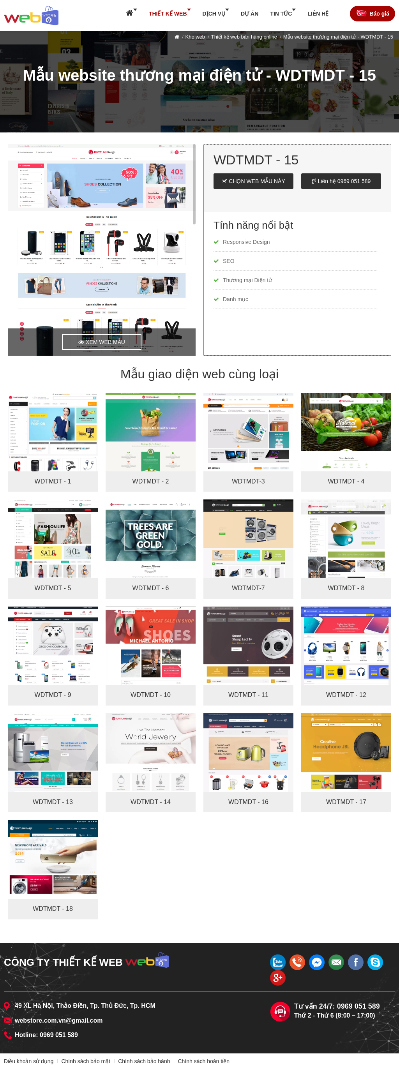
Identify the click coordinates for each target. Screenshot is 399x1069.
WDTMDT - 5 (53, 588)
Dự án (249, 14)
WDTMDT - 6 (150, 588)
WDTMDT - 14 (151, 802)
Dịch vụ (214, 14)
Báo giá (379, 14)
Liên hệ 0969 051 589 (344, 181)
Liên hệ (317, 14)
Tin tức (281, 14)
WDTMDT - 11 (248, 694)
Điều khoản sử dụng (28, 1061)
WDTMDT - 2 (150, 481)
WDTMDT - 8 (346, 588)
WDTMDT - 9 (53, 694)
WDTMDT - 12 (346, 694)
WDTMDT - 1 (53, 481)
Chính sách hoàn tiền (204, 1061)
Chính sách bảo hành (144, 1061)
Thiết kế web (168, 14)
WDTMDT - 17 (346, 802)
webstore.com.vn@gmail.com (58, 1020)
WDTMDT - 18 (53, 908)
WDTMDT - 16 (248, 802)
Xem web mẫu (105, 342)
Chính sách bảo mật (85, 1061)
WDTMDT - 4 (346, 481)
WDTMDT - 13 (53, 802)
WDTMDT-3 (248, 481)
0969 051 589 (59, 1035)
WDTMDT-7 (248, 588)
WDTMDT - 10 (151, 694)
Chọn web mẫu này (257, 181)
